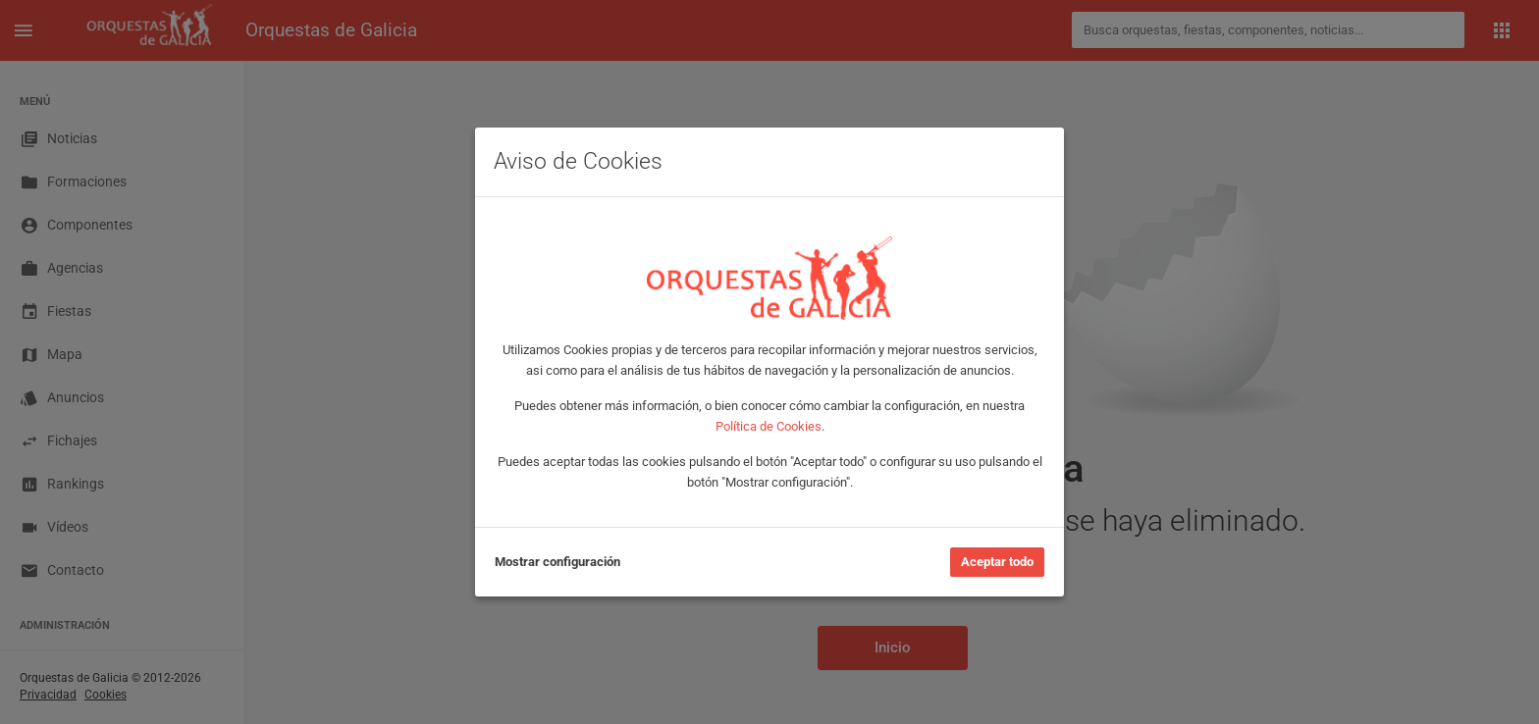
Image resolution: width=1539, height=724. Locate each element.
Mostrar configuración (557, 561)
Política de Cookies (769, 426)
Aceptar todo (997, 561)
